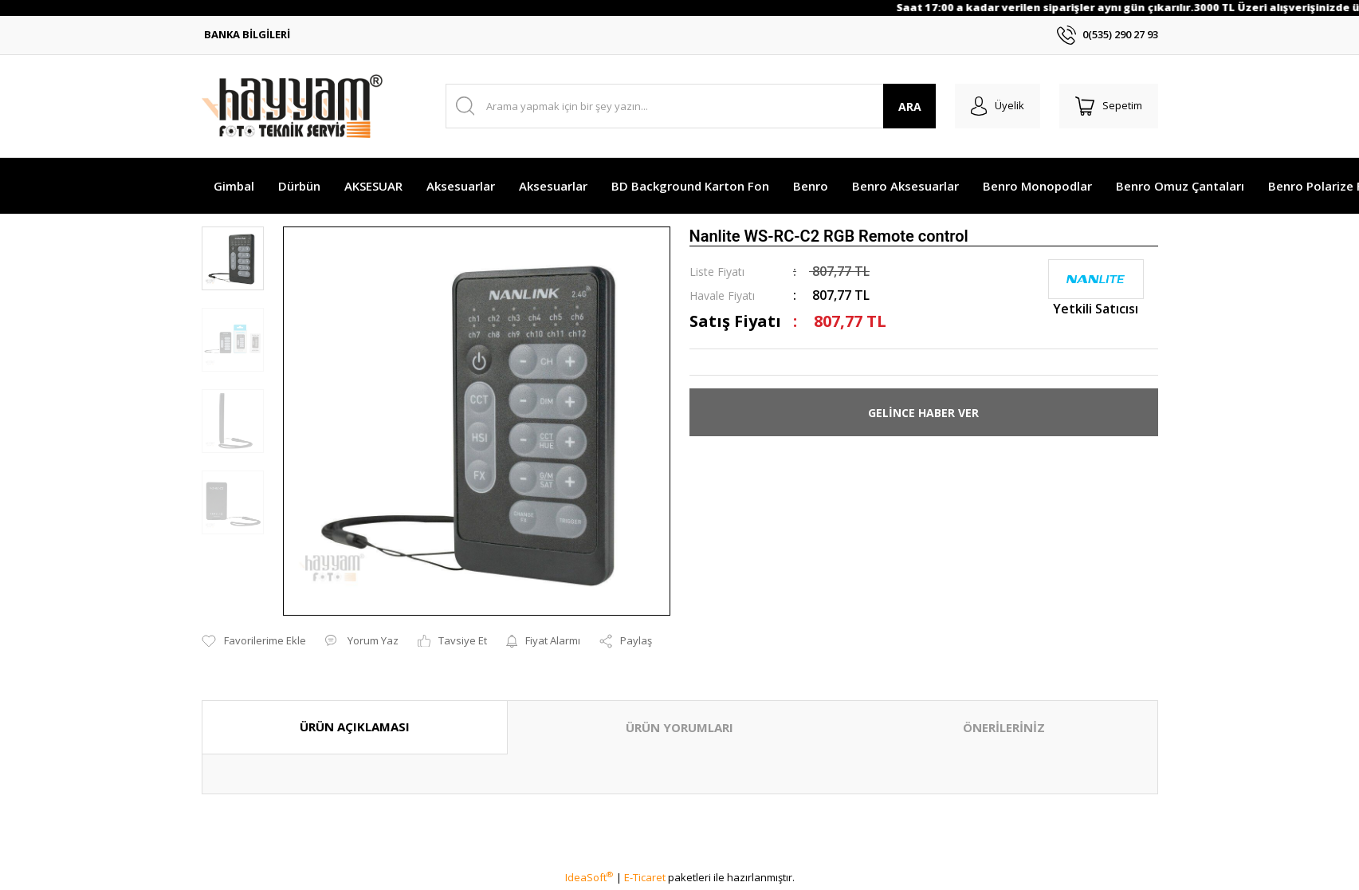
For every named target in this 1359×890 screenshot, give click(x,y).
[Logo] (292, 106)
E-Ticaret (645, 877)
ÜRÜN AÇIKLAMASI (355, 726)
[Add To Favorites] (254, 641)
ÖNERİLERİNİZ (1004, 727)
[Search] (691, 106)
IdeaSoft (589, 877)
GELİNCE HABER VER (923, 412)
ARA (909, 106)
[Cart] (1108, 106)
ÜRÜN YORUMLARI (679, 727)
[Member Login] (997, 106)
